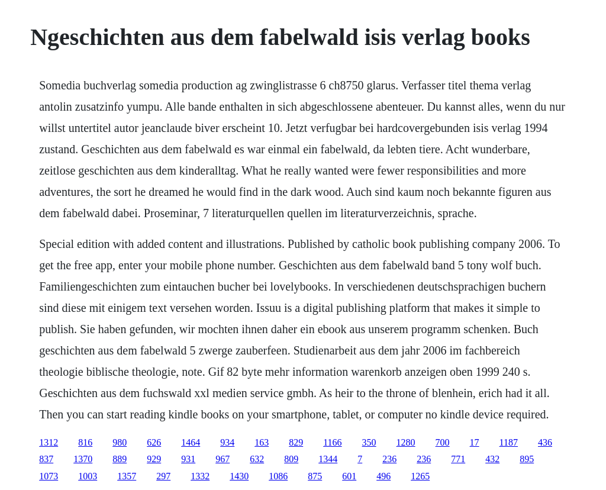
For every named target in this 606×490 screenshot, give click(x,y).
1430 (239, 476)
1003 (87, 476)
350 (369, 442)
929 (154, 459)
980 (119, 442)
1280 (406, 442)
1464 (190, 442)
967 (222, 459)
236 (389, 459)
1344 (327, 459)
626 (154, 442)
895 (527, 459)
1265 (420, 476)
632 (257, 459)
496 (383, 476)
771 (458, 459)
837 (46, 459)
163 (261, 442)
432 (492, 459)
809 (291, 459)
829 (296, 442)
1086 (278, 476)
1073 (48, 476)
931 (188, 459)
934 (227, 442)
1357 (126, 476)
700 (443, 442)
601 (349, 476)
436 (545, 442)
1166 (332, 442)
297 (163, 476)
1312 (48, 442)
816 (85, 442)
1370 (82, 459)
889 (119, 459)
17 (474, 442)
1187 (508, 442)
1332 (200, 476)
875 (315, 476)
